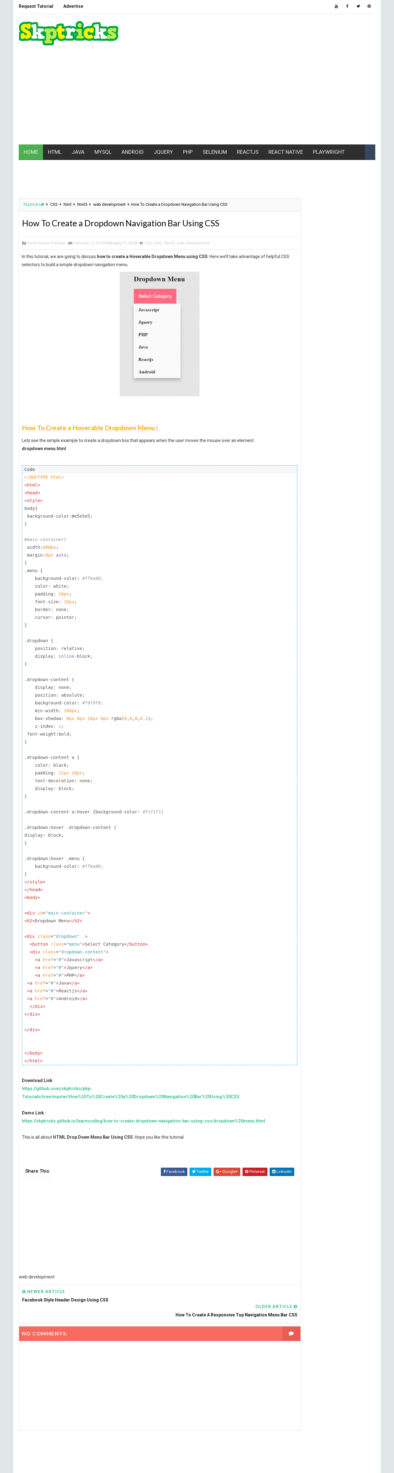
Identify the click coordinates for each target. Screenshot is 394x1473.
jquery (348, 503)
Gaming (324, 470)
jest (321, 503)
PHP (187, 121)
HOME (30, 121)
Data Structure (291, 460)
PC (336, 547)
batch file (325, 438)
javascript (287, 503)
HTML (54, 121)
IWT (302, 492)
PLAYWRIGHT (328, 121)
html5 (81, 174)
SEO (316, 590)
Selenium (285, 590)
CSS (53, 174)
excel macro (288, 470)
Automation (287, 438)
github (354, 470)
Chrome (283, 449)
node (312, 547)
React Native (288, 579)
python (317, 569)
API (343, 427)
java (326, 492)
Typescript (287, 612)
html (66, 174)
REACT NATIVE (284, 121)
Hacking (284, 481)
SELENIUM (214, 121)
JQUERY (162, 121)
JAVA (77, 121)
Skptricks (32, 174)
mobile (282, 525)
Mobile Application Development (307, 536)
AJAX (280, 427)
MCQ (336, 514)
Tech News (337, 601)
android (311, 427)
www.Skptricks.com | (62, 1462)
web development (108, 174)
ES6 (328, 460)
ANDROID (132, 121)
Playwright (314, 558)
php (280, 558)
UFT (318, 612)
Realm (326, 579)
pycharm (285, 569)
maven (309, 514)
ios (279, 492)
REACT (347, 569)
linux (281, 514)
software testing (293, 601)
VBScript (346, 612)
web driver (341, 623)
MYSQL (102, 121)
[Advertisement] (262, 63)
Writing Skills (290, 634)
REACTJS (246, 121)
